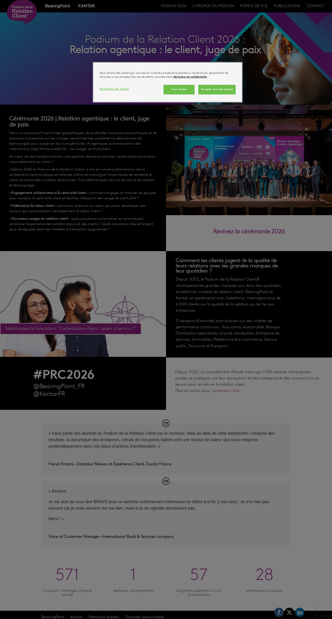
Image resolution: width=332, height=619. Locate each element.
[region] (168, 82)
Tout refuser (179, 89)
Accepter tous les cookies (217, 89)
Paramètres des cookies (114, 89)
